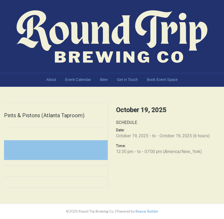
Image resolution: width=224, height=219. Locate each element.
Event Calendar (78, 79)
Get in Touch (127, 79)
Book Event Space (162, 79)
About (51, 79)
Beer (104, 79)
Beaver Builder (147, 211)
